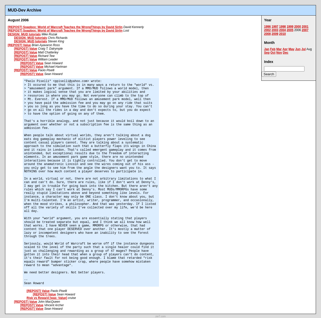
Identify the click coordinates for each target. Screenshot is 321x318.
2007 (305, 30)
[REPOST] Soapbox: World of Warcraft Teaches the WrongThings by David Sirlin (65, 27)
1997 (275, 26)
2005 (290, 30)
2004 (282, 30)
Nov (279, 52)
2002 (267, 30)
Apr (285, 49)
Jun (297, 49)
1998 (282, 26)
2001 (305, 26)
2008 (267, 34)
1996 (267, 26)
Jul (303, 49)
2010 (282, 34)
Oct (272, 52)
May (291, 49)
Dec (285, 52)
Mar (279, 49)
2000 (297, 26)
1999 (290, 26)
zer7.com (160, 316)
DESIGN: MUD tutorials (24, 34)
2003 (275, 30)
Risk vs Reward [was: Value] (47, 298)
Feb (272, 49)
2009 (275, 34)
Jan (266, 49)
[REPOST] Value (19, 45)
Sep (267, 52)
